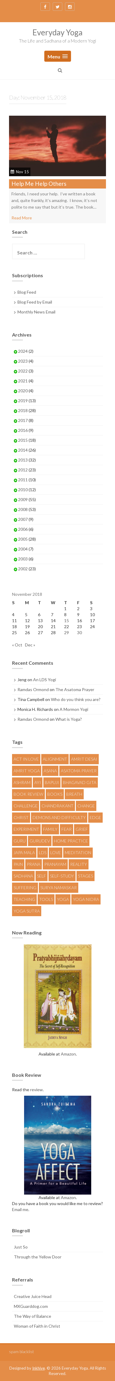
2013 (23, 459)
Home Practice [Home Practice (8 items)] (71, 840)
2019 (23, 400)
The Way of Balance (32, 1316)
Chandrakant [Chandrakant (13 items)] (57, 805)
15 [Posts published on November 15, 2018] (66, 620)
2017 (23, 420)
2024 (23, 351)
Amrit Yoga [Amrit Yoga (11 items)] (27, 770)
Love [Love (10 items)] (55, 852)
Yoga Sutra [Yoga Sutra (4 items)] (27, 910)
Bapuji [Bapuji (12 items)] (52, 782)
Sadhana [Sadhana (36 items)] (23, 875)
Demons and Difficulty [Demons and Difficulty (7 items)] (59, 817)
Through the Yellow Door (37, 1256)
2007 (23, 519)
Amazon (68, 1053)
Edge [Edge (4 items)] (95, 817)
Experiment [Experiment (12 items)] (26, 829)
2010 (23, 489)
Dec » (30, 644)
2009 (23, 499)
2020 (23, 390)
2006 (23, 529)
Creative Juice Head (32, 1296)
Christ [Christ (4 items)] (21, 817)
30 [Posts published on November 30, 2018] (79, 632)
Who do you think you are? (76, 699)
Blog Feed (26, 292)
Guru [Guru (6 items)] (20, 840)
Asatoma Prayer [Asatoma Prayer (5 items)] (79, 770)
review (36, 1089)
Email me (20, 1209)
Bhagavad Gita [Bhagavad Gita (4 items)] (79, 782)
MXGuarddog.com (31, 1306)
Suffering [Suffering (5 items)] (25, 887)
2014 (23, 450)
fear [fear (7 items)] (66, 829)
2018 (23, 410)
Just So (21, 1246)
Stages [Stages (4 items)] (85, 875)
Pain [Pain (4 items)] (18, 864)
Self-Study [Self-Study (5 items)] (62, 875)
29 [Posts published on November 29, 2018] (66, 632)
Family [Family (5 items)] (50, 829)
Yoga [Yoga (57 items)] (63, 899)
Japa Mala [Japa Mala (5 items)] (24, 852)
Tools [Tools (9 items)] (46, 899)
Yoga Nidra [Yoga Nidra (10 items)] (86, 899)
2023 (23, 361)
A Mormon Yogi (74, 709)
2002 (23, 568)
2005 (23, 539)
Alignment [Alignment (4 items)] (55, 759)
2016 (23, 430)
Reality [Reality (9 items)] (78, 864)
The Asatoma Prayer (74, 689)
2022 (23, 370)
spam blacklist (21, 1351)
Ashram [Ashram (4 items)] (22, 782)
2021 (23, 380)
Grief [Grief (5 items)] (82, 829)
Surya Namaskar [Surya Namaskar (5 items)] (58, 887)
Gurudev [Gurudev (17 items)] (40, 840)
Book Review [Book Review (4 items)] (28, 794)
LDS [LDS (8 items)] (42, 852)
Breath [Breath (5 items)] (74, 794)
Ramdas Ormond (33, 689)
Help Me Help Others (39, 183)
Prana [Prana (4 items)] (33, 864)
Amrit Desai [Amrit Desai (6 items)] (84, 759)
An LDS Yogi (44, 679)
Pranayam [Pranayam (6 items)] (55, 864)
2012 (23, 469)
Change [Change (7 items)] (86, 805)
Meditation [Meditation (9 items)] (78, 852)
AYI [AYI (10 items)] (37, 782)
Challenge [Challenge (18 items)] (26, 805)
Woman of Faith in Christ (37, 1326)
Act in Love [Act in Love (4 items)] (26, 759)
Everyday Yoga (57, 32)
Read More (21, 217)
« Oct (17, 644)
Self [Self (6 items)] (41, 875)
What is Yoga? (68, 719)
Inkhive (38, 1368)
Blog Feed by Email (34, 301)
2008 (23, 509)
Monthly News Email (36, 311)
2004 (23, 548)
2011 (23, 479)
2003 (23, 558)
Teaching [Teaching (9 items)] (24, 899)
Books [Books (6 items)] (54, 794)
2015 (23, 440)
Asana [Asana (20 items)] (50, 770)
